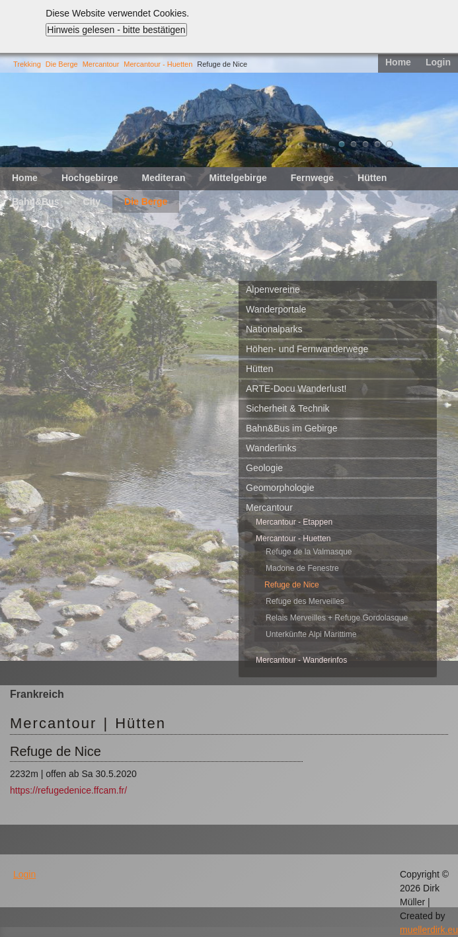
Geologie (264, 468)
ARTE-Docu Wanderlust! (296, 388)
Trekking (27, 64)
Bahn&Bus (35, 201)
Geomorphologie (280, 487)
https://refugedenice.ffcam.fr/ (68, 790)
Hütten (372, 177)
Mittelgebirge (238, 177)
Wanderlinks (271, 448)
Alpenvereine (273, 289)
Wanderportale (276, 309)
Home (398, 62)
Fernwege (312, 177)
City (91, 201)
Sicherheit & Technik (288, 408)
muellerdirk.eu (429, 929)
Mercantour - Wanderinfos (301, 660)
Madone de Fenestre (302, 568)
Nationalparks (274, 329)
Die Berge (62, 64)
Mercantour (101, 64)
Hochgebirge (89, 177)
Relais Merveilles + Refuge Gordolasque (337, 617)
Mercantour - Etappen (294, 522)
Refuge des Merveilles (305, 601)
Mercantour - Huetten (158, 64)
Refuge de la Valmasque (309, 551)
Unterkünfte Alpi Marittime (311, 634)
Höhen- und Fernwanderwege (307, 349)
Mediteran (163, 177)
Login (438, 62)
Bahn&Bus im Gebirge (292, 428)
